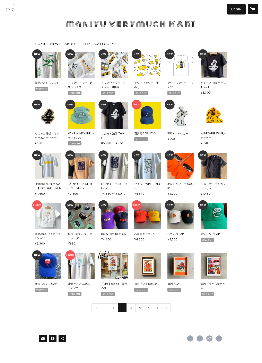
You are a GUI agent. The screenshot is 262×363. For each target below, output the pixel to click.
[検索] (9, 9)
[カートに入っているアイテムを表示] (253, 9)
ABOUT (70, 44)
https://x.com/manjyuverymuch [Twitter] (200, 338)
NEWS (55, 44)
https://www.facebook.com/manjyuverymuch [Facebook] (190, 338)
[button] (236, 9)
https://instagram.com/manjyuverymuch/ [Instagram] (209, 338)
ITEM (86, 44)
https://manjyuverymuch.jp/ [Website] (219, 338)
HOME (40, 44)
